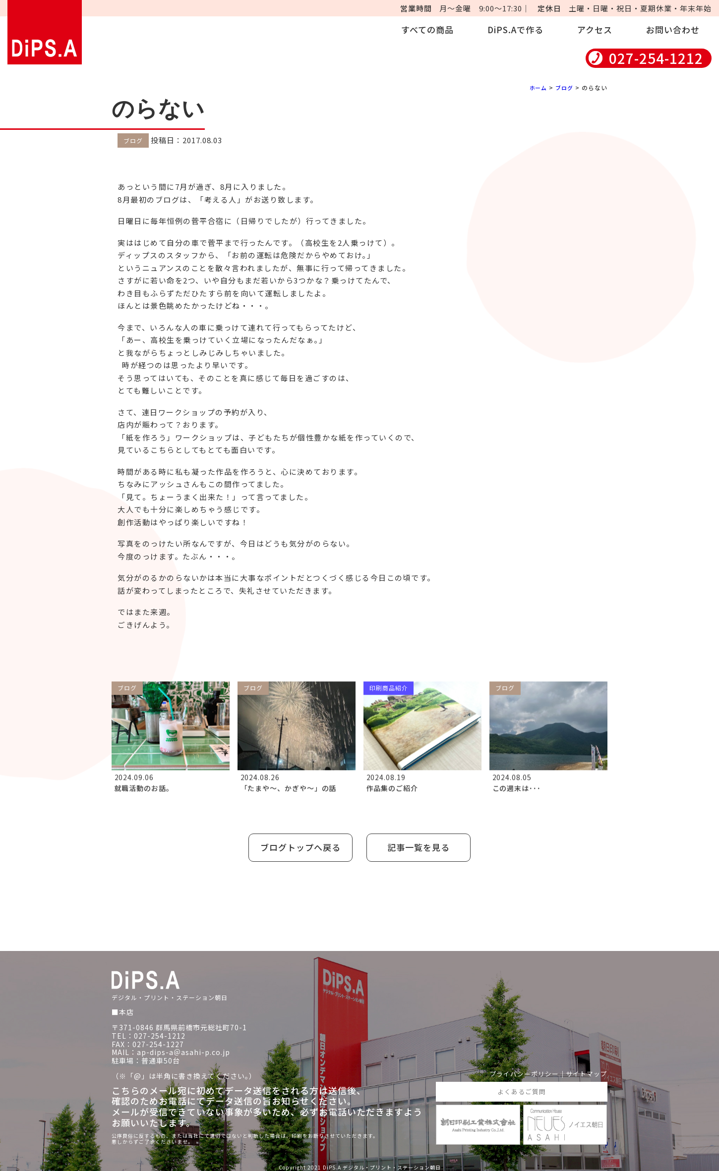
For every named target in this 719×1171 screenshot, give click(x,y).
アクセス (594, 29)
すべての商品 (427, 29)
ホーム (535, 87)
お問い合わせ (673, 29)
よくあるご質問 (521, 1088)
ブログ (563, 87)
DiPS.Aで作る (515, 29)
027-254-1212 (656, 58)
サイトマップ (585, 1069)
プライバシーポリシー (518, 1069)
